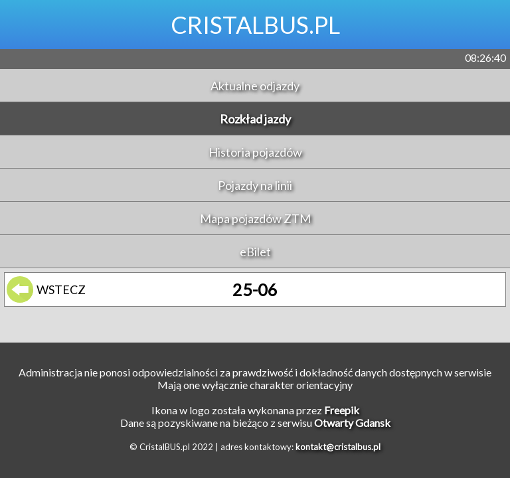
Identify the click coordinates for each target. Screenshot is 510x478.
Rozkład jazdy (255, 119)
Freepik (341, 410)
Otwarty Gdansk (352, 422)
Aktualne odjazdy (255, 85)
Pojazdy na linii (255, 185)
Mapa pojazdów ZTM (255, 218)
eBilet (255, 251)
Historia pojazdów (255, 152)
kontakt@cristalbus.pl (338, 446)
